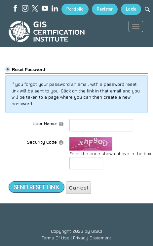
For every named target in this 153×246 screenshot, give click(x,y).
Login (131, 9)
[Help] (61, 123)
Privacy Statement (92, 237)
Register (105, 9)
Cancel (79, 188)
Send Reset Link (36, 187)
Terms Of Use (55, 237)
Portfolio (75, 9)
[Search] (147, 9)
